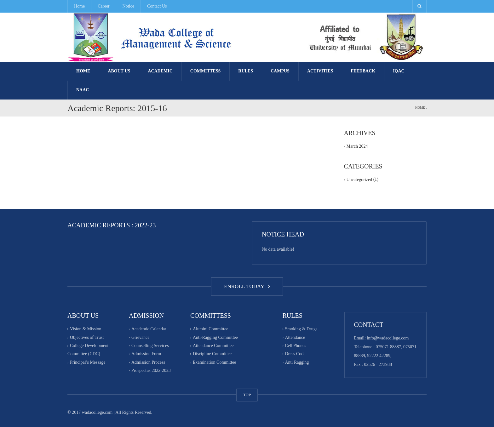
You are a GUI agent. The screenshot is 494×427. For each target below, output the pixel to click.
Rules (245, 71)
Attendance (295, 337)
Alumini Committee (210, 329)
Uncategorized (359, 180)
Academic (160, 71)
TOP (247, 394)
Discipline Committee (212, 354)
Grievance (140, 337)
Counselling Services (150, 345)
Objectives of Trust (87, 337)
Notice (128, 6)
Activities (320, 71)
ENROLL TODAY (247, 286)
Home (79, 6)
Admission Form (146, 354)
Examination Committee (214, 362)
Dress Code (295, 354)
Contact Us (157, 6)
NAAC (82, 90)
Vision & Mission (85, 329)
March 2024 (357, 146)
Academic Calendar (148, 329)
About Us (119, 71)
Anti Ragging (297, 362)
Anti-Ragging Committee (215, 337)
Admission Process (148, 362)
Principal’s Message (87, 362)
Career (103, 6)
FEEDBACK (363, 71)
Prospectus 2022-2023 (151, 370)
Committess (205, 71)
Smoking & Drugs (301, 329)
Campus (280, 71)
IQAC (399, 71)
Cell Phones (295, 345)
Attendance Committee (213, 345)
